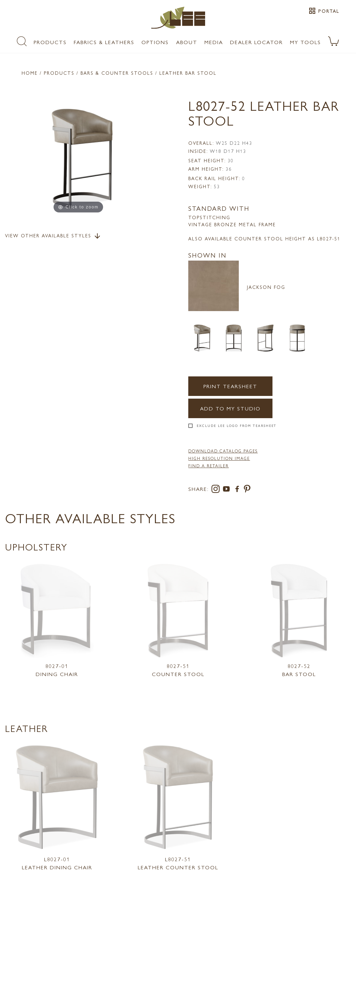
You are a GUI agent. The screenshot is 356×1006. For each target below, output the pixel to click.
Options (155, 42)
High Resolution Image (219, 458)
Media (213, 42)
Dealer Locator (256, 42)
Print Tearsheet (230, 386)
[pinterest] (247, 490)
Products (50, 42)
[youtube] (227, 490)
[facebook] (238, 490)
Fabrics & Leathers (104, 42)
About (186, 42)
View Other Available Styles (53, 236)
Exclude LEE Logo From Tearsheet (237, 425)
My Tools (305, 42)
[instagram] (217, 490)
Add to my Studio (230, 408)
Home (30, 72)
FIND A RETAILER (208, 466)
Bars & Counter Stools (116, 72)
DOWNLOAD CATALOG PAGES (223, 451)
